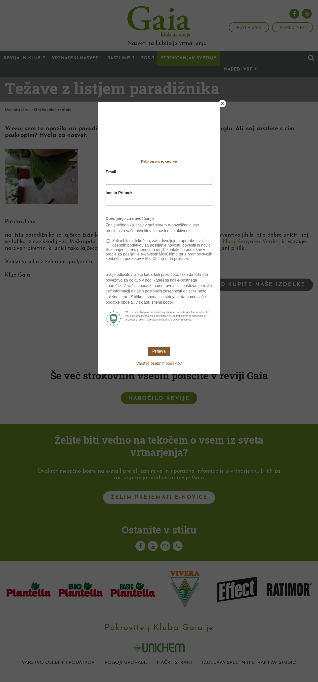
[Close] (222, 103)
